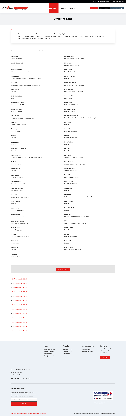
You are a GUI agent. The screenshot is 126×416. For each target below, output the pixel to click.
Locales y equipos (49, 351)
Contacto (73, 8)
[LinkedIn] (29, 378)
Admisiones (94, 8)
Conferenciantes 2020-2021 (19, 292)
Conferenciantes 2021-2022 (19, 287)
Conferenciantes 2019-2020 (19, 296)
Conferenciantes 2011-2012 (19, 331)
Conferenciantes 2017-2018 (19, 305)
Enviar (24, 404)
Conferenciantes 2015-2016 (19, 313)
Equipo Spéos (48, 353)
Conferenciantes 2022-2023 (19, 283)
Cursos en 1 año (67, 349)
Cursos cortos (66, 353)
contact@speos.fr (106, 1)
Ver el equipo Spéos (63, 269)
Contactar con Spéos (87, 351)
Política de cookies (32, 413)
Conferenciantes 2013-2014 (19, 322)
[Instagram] (15, 378)
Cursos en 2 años (67, 351)
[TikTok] (26, 378)
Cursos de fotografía (42, 413)
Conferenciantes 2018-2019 (19, 300)
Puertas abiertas (116, 8)
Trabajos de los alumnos (50, 356)
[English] (93, 1)
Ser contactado (104, 8)
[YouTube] (20, 378)
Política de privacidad (22, 413)
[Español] (98, 1)
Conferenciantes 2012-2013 (19, 326)
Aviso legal (13, 413)
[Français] (95, 1)
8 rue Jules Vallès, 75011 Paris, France (21, 369)
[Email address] (24, 400)
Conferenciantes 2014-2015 (19, 318)
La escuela (53, 8)
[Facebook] (12, 378)
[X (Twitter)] (18, 378)
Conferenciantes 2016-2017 (19, 309)
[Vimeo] (23, 378)
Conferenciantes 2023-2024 (19, 279)
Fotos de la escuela (49, 349)
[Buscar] (123, 1)
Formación (63, 8)
